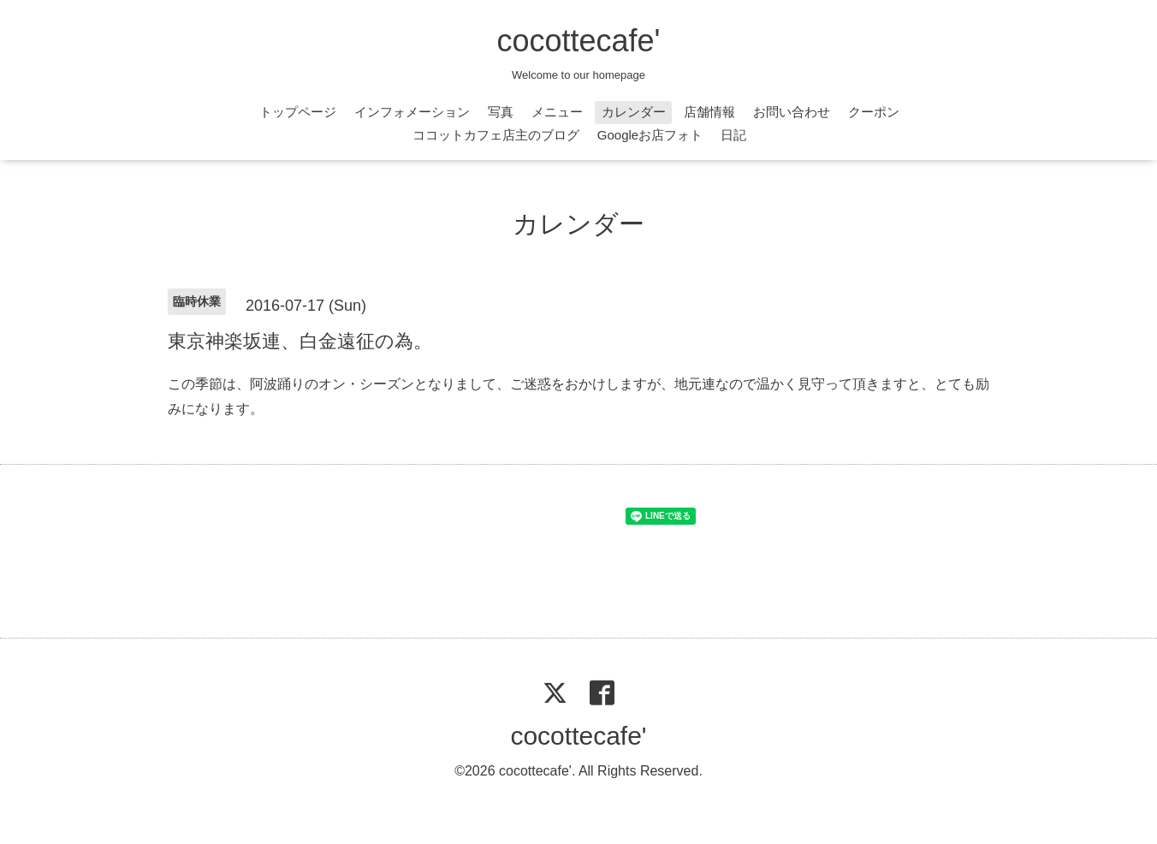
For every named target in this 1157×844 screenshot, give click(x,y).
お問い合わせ (791, 111)
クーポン (873, 111)
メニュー (557, 111)
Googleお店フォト (650, 135)
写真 (500, 111)
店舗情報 (709, 111)
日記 (733, 135)
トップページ (297, 111)
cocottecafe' (579, 40)
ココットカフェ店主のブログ (495, 135)
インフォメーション (412, 111)
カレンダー (634, 111)
